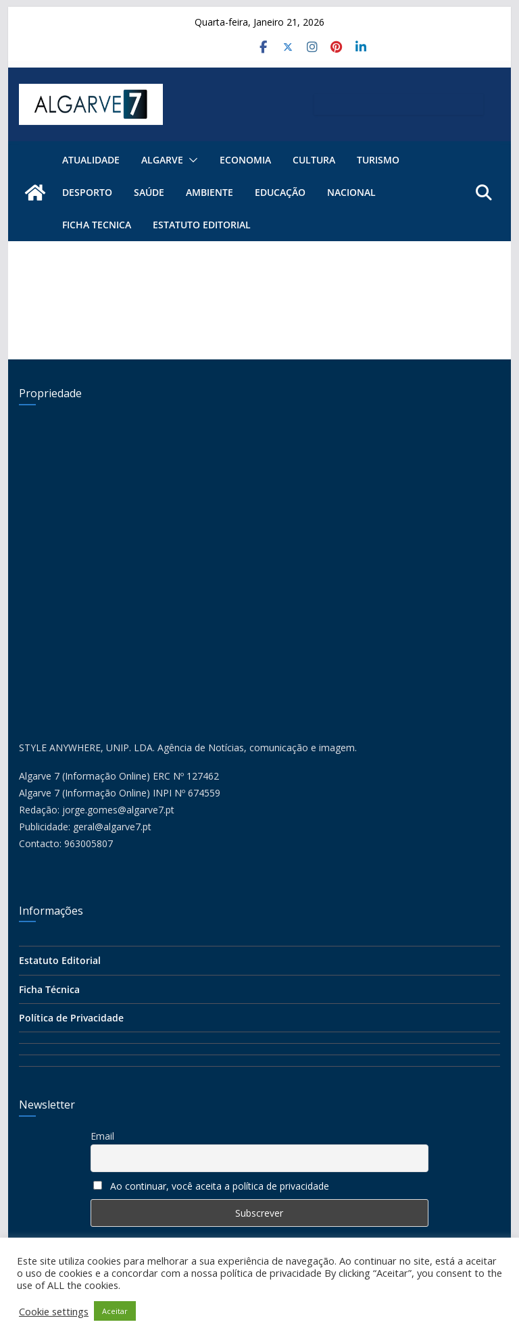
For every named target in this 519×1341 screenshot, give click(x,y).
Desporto (87, 192)
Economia (245, 159)
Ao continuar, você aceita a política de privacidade (219, 1186)
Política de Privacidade (71, 1017)
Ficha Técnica (49, 989)
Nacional (351, 192)
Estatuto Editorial (202, 224)
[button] (190, 160)
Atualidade (91, 159)
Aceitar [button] (115, 1311)
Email (102, 1136)
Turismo (378, 159)
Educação (280, 192)
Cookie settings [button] (54, 1311)
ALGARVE (162, 159)
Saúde (149, 192)
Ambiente (209, 192)
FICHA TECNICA (96, 224)
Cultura (314, 159)
